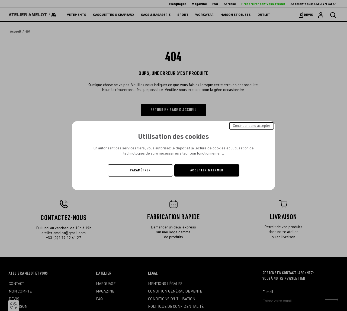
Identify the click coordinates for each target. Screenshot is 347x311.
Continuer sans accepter (251, 125)
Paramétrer (140, 170)
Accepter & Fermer (206, 170)
